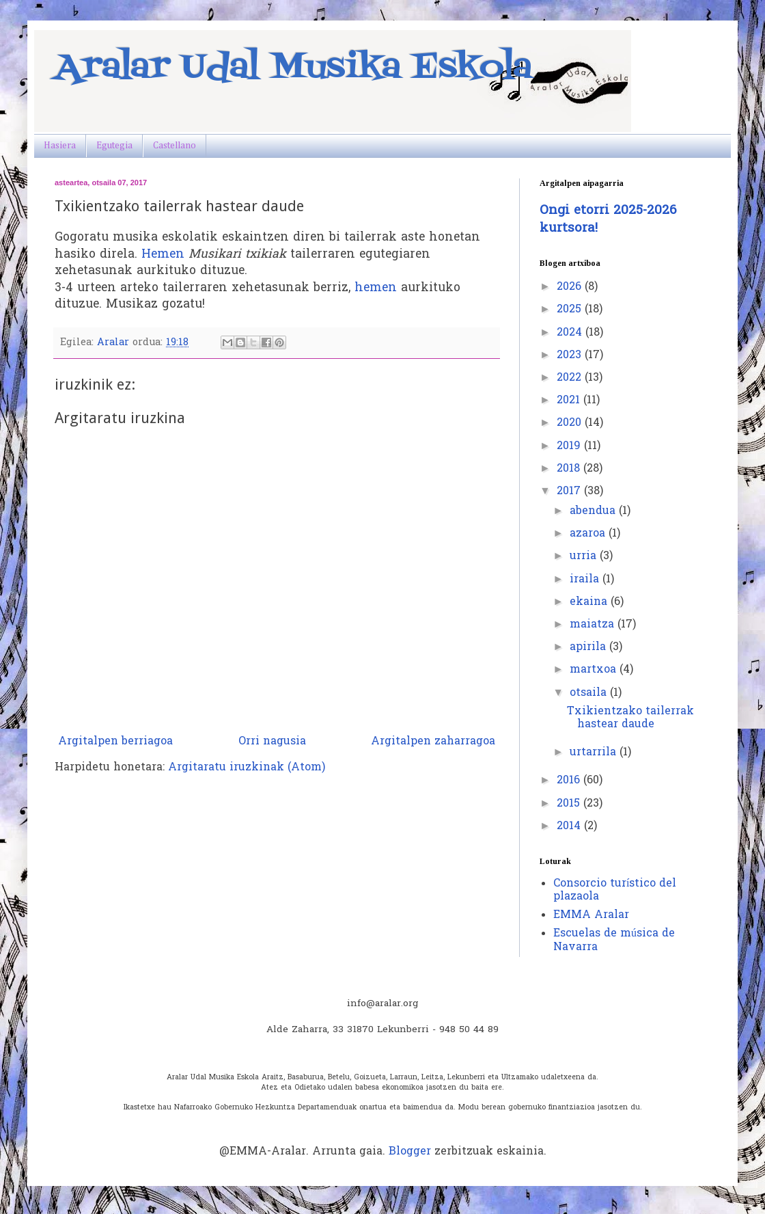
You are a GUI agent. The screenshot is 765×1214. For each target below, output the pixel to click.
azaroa (589, 534)
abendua (594, 511)
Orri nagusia (272, 741)
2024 (571, 333)
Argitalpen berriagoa (115, 741)
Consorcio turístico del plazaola (614, 890)
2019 (570, 446)
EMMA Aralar (591, 915)
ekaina (590, 602)
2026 (571, 287)
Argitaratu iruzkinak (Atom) (246, 767)
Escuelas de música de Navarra (614, 940)
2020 (571, 423)
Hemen (162, 255)
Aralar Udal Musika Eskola (293, 68)
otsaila (590, 693)
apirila (589, 647)
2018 (570, 469)
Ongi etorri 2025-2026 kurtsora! (608, 220)
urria (585, 556)
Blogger (410, 1152)
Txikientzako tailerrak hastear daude (630, 718)
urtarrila (595, 752)
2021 (570, 400)
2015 (570, 804)
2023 (571, 355)
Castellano (174, 145)
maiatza (593, 625)
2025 (571, 309)
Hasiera (60, 145)
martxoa (595, 670)
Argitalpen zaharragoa (433, 741)
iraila (586, 579)
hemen (375, 288)
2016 (570, 780)
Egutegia (114, 145)
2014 (570, 826)
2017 (570, 491)
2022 (571, 378)
